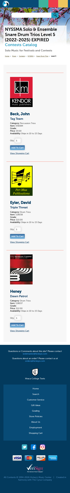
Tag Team (16, 119)
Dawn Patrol (19, 296)
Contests (22, 56)
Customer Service (35, 400)
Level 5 (53, 56)
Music (14, 56)
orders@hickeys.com (35, 361)
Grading (36, 411)
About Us (35, 422)
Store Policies (35, 416)
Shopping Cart (36, 433)
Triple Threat (19, 207)
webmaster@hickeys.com (35, 354)
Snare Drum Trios (42, 56)
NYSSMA (30, 56)
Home (7, 56)
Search (35, 394)
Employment (35, 428)
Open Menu (43, 3)
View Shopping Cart (19, 153)
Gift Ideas (35, 405)
